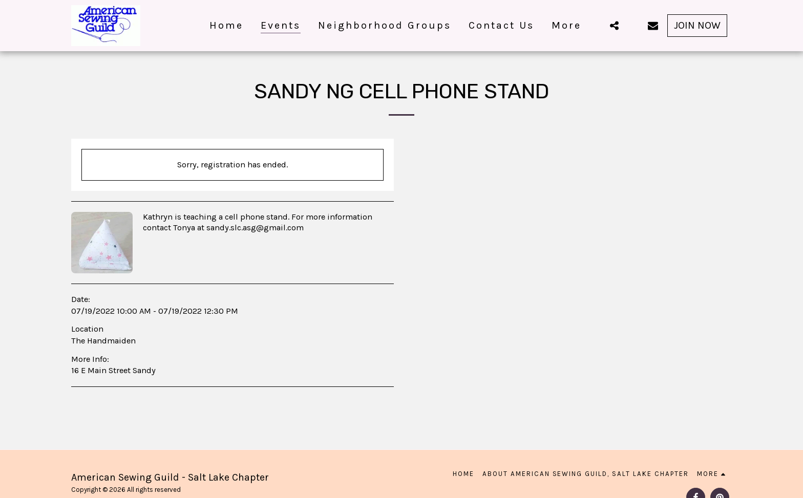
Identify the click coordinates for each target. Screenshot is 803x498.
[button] (614, 25)
